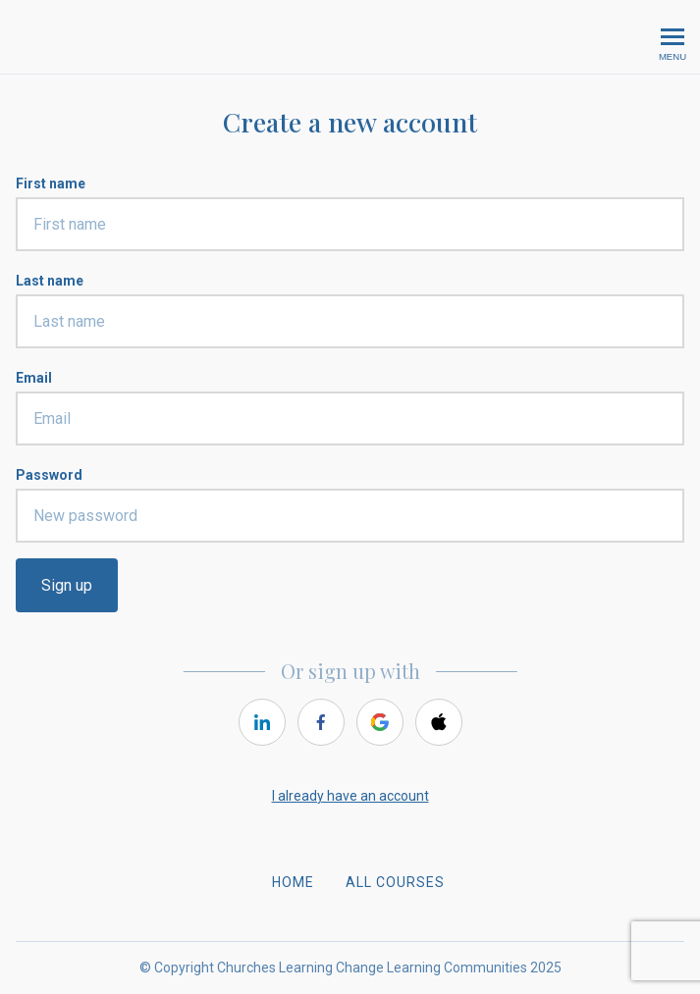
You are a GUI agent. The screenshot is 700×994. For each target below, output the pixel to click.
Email (34, 378)
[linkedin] (262, 722)
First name (50, 183)
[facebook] (321, 722)
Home (293, 882)
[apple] (438, 722)
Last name (49, 280)
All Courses (395, 882)
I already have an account (350, 796)
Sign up (66, 585)
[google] (380, 722)
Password (49, 475)
